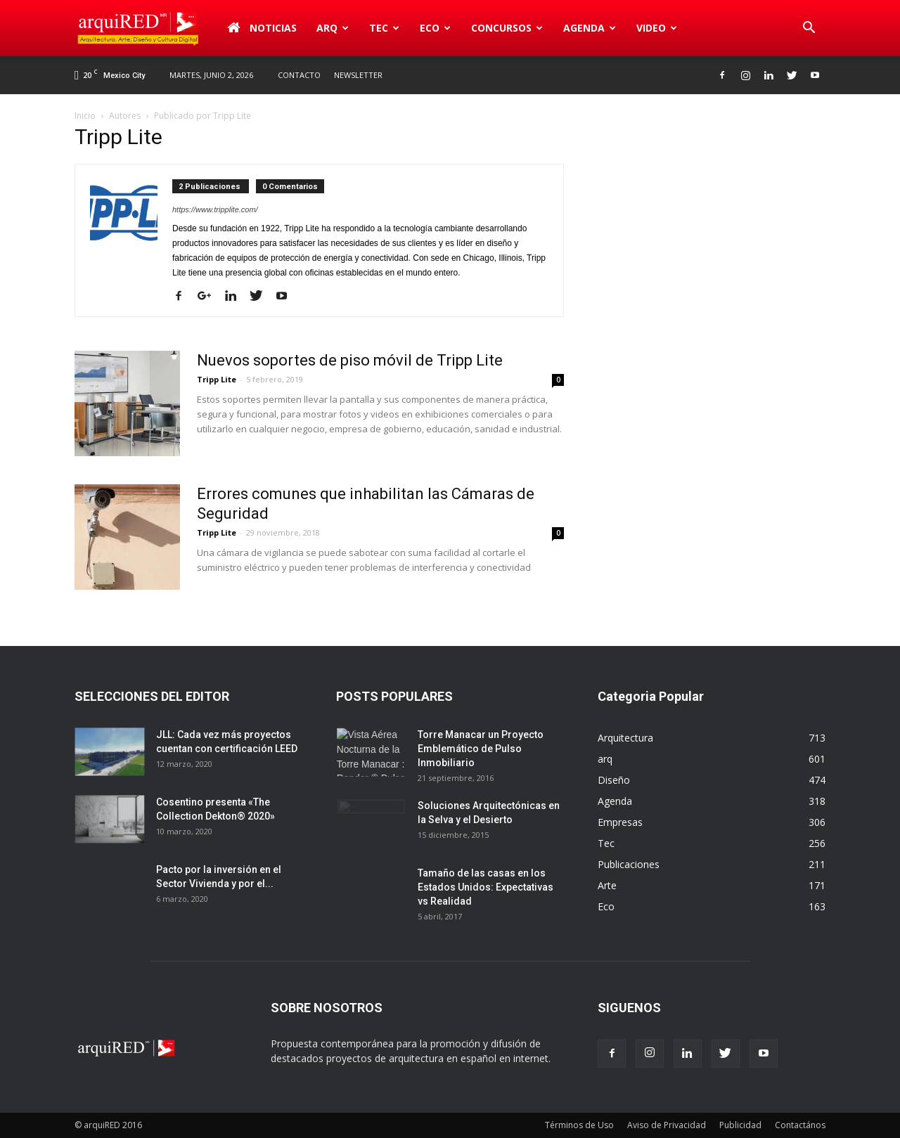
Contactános (800, 1125)
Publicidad (740, 1125)
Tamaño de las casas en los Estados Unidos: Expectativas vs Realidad (485, 887)
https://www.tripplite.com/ (215, 209)
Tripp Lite (216, 379)
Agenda (589, 27)
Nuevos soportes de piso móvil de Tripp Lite (350, 360)
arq (332, 27)
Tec (384, 27)
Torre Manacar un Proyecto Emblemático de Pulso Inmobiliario (481, 748)
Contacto (299, 75)
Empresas (620, 822)
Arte (607, 885)
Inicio (85, 116)
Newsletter (358, 75)
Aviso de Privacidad (666, 1125)
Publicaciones (629, 864)
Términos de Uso (579, 1125)
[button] (808, 28)
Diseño (614, 780)
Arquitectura (625, 737)
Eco (435, 27)
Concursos (507, 27)
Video (656, 27)
